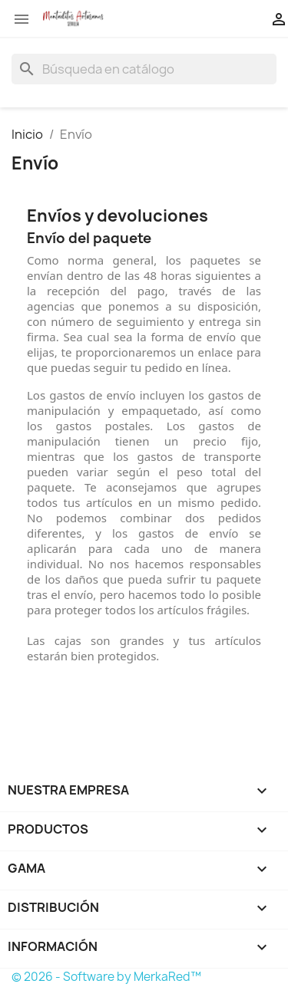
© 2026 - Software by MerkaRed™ (106, 977)
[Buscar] (144, 69)
